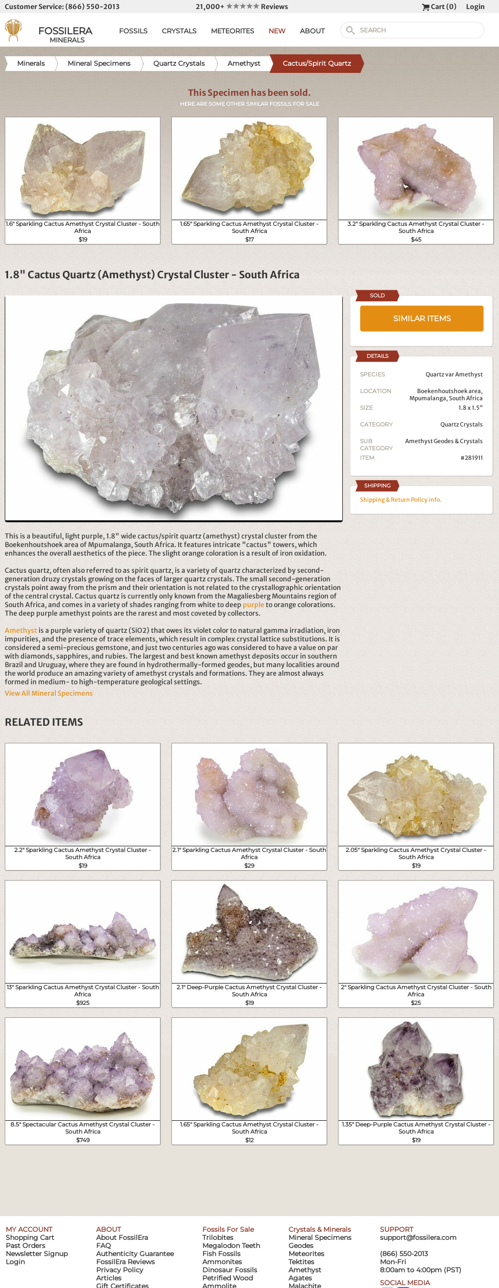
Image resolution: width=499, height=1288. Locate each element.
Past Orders (25, 1245)
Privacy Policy (119, 1270)
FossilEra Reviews (125, 1262)
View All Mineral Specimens (49, 693)
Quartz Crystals (461, 424)
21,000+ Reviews (242, 6)
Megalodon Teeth (231, 1245)
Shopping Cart (30, 1237)
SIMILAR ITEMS (422, 318)
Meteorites (306, 1253)
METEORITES (232, 31)
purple (253, 604)
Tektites (301, 1262)
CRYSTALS (179, 31)
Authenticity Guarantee (135, 1253)
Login (475, 6)
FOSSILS (133, 31)
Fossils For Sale (228, 1229)
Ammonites (222, 1262)
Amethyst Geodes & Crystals (444, 441)
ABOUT (312, 31)
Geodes (301, 1245)
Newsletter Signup (37, 1253)
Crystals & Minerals (320, 1229)
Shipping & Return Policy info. (401, 499)
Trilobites (217, 1237)
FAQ (103, 1245)
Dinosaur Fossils (229, 1270)
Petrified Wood (227, 1278)
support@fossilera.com (418, 1237)
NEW (277, 31)
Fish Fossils (221, 1253)
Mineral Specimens (320, 1237)
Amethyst (21, 630)
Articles (108, 1278)
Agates (300, 1278)
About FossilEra (122, 1237)
